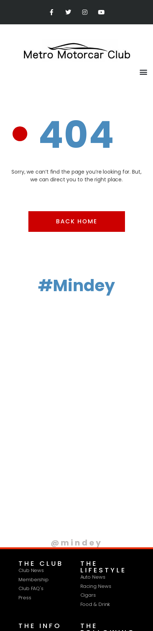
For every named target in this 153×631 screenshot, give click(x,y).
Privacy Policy (44, 575)
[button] (143, 72)
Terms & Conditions (97, 575)
